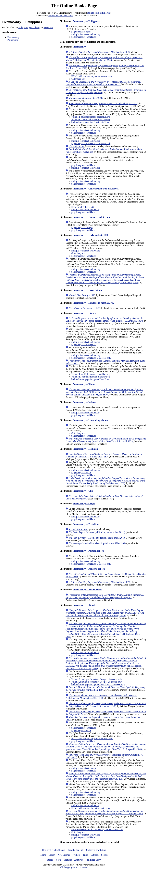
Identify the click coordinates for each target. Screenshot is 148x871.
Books (50, 860)
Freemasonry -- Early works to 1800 (90, 235)
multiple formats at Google (83, 768)
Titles (85, 855)
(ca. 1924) (86, 98)
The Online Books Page (74, 5)
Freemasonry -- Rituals (84, 605)
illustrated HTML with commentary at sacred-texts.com (97, 829)
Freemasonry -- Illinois (84, 384)
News (58, 860)
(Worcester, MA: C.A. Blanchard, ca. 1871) (103, 103)
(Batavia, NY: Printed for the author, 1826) (106, 704)
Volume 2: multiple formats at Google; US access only (96, 682)
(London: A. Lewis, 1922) (103, 83)
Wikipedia (23, 27)
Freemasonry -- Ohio (83, 491)
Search (52, 855)
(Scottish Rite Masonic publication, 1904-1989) (97, 543)
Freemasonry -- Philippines (86, 21)
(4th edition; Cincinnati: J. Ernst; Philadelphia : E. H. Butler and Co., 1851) (106, 630)
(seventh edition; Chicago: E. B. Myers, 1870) (104, 392)
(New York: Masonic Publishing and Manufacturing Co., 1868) (101, 696)
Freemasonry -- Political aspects (88, 551)
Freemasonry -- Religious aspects (89, 569)
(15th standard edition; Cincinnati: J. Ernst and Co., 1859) (106, 663)
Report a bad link (75, 850)
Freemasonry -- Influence (85, 402)
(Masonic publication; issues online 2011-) (97, 532)
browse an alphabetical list (60, 15)
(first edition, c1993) (100, 52)
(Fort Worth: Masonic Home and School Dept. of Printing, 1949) (105, 613)
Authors (76, 855)
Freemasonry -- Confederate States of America (96, 188)
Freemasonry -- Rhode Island (87, 589)
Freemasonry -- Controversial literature (92, 217)
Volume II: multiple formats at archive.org (90, 119)
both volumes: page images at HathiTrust (90, 122)
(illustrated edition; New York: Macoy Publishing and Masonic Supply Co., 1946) (104, 58)
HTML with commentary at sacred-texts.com (92, 76)
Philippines (12, 40)
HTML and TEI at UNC (82, 207)
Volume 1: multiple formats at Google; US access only (96, 679)
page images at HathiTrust (83, 37)
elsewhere (48, 27)
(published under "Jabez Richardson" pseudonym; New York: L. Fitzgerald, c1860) (106, 746)
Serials (104, 855)
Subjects (95, 855)
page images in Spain (81, 31)
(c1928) (84, 308)
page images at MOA (81, 472)
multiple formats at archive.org (85, 34)
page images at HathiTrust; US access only (91, 143)
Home (43, 855)
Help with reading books (53, 850)
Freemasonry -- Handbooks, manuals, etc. (93, 303)
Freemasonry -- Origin (84, 503)
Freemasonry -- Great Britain (87, 290)
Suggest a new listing (96, 850)
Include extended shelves (98, 13)
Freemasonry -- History (84, 313)
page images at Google (81, 227)
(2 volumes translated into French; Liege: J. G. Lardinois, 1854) (105, 319)
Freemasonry (13, 37)
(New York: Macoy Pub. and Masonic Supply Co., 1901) (106, 776)
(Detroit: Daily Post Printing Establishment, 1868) (105, 481)
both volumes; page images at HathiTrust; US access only (98, 684)
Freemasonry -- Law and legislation (90, 420)
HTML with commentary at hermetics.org (90, 808)
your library (34, 27)
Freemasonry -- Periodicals (86, 524)
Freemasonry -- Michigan (85, 449)
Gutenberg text (78, 79)
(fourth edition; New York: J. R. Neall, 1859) (106, 440)
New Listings (64, 855)
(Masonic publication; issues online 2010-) (97, 538)
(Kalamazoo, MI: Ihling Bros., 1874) (104, 455)
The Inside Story (93, 860)
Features (68, 860)
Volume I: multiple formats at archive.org (90, 117)
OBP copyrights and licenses (73, 867)
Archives (78, 860)
